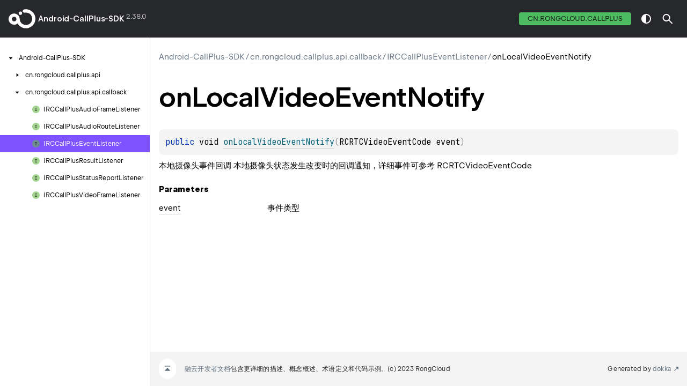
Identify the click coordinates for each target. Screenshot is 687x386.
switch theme (646, 18)
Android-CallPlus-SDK (81, 19)
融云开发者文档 (207, 369)
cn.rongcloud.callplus (575, 18)
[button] (667, 18)
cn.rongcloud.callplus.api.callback (316, 57)
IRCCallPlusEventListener (437, 57)
